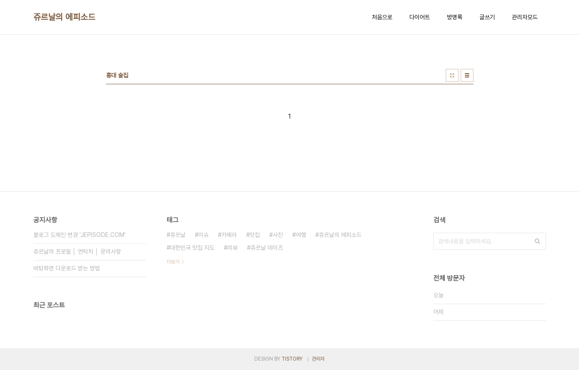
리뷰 (232, 247)
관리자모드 (525, 17)
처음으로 (382, 17)
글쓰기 (487, 17)
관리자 (318, 359)
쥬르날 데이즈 (266, 247)
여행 (301, 234)
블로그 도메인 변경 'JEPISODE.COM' (79, 234)
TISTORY (292, 359)
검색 (537, 241)
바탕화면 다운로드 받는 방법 (66, 268)
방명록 (454, 17)
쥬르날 (177, 234)
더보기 (173, 262)
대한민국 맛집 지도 (192, 247)
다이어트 (419, 17)
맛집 (255, 234)
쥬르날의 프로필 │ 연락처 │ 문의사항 (77, 251)
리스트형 (467, 75)
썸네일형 (452, 75)
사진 (278, 234)
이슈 (203, 234)
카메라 (229, 234)
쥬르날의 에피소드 (64, 17)
